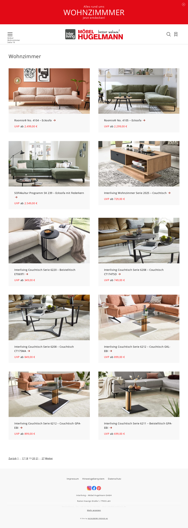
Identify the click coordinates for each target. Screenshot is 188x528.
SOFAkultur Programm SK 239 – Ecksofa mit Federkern (49, 193)
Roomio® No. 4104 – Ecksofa (33, 120)
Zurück (13, 458)
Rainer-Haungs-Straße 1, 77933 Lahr (94, 501)
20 (33, 458)
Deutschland (68, 506)
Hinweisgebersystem (93, 478)
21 (37, 458)
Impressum (73, 478)
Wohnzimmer (13, 40)
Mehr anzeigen (94, 510)
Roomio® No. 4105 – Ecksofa (123, 120)
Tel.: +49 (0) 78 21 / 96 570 (88, 506)
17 (23, 458)
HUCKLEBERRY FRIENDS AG (98, 518)
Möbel (10, 38)
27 (43, 458)
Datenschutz (114, 478)
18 (26, 458)
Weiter (49, 458)
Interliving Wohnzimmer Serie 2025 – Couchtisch (136, 193)
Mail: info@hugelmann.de (114, 506)
